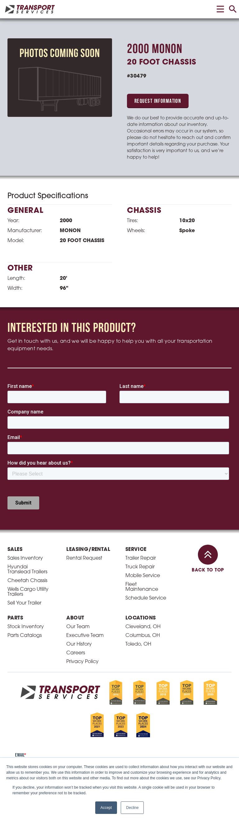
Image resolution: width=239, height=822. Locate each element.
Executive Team (85, 635)
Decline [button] (132, 807)
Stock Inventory (25, 626)
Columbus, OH (142, 635)
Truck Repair (140, 567)
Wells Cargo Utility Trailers (28, 592)
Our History (79, 644)
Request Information (157, 101)
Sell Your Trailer (24, 603)
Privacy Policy (82, 661)
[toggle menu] (220, 9)
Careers (75, 653)
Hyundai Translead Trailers (27, 570)
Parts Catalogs (24, 635)
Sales (14, 549)
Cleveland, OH (143, 626)
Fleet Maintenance (141, 587)
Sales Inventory (25, 558)
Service (136, 549)
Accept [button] (106, 807)
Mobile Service (142, 575)
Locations (140, 618)
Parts (15, 618)
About (75, 618)
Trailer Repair (140, 558)
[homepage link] (30, 9)
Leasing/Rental (88, 549)
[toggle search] (233, 9)
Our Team (78, 626)
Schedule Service (145, 598)
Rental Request (84, 558)
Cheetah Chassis (27, 580)
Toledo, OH (138, 644)
